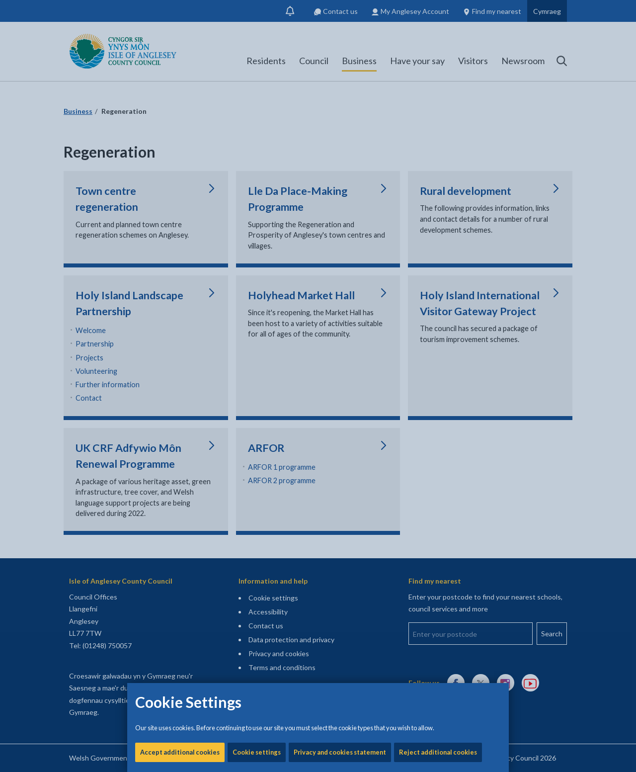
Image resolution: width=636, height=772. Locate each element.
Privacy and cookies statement (340, 338)
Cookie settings (257, 338)
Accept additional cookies (180, 338)
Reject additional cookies (438, 338)
